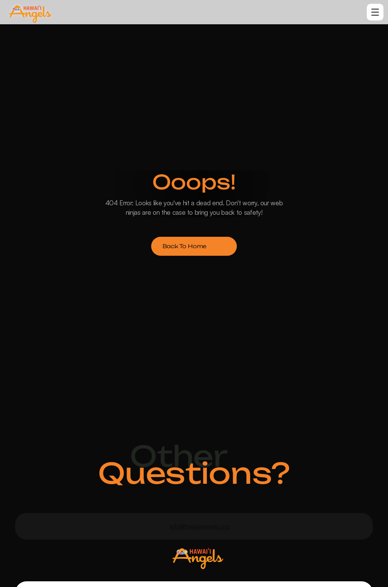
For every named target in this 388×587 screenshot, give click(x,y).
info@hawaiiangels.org (200, 526)
